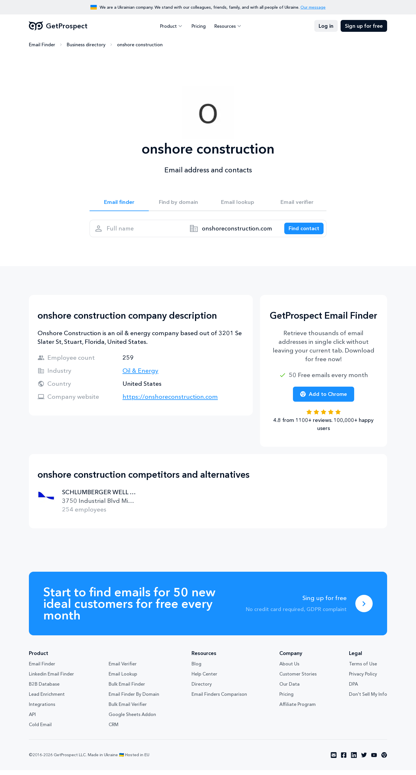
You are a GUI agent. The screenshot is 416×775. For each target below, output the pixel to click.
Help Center (204, 679)
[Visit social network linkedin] (354, 760)
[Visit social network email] (334, 760)
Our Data (289, 689)
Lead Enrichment (47, 699)
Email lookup (238, 203)
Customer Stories (298, 679)
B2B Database (44, 689)
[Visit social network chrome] (384, 760)
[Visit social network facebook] (344, 760)
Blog (196, 668)
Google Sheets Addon (132, 719)
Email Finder (42, 45)
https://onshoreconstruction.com (170, 401)
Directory (202, 689)
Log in (326, 26)
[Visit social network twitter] (364, 760)
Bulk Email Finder (127, 689)
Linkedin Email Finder (51, 679)
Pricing (199, 26)
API (32, 719)
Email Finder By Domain (134, 699)
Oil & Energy (140, 375)
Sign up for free (364, 26)
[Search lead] (301, 231)
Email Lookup (123, 679)
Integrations (42, 709)
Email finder (119, 203)
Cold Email (40, 729)
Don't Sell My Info (368, 699)
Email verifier (297, 203)
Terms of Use (363, 668)
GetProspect (58, 26)
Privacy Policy (363, 679)
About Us (289, 668)
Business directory (86, 45)
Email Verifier (123, 668)
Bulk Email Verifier (128, 709)
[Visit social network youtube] (374, 760)
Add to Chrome (323, 399)
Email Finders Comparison (219, 699)
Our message (313, 7)
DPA (353, 689)
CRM (113, 729)
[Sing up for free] (364, 608)
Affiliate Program (297, 709)
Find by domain (178, 203)
